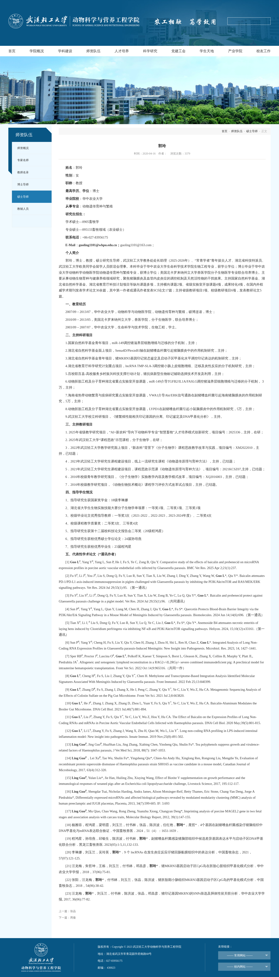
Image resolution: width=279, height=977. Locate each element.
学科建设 (65, 51)
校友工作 (263, 51)
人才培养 (122, 51)
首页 (11, 51)
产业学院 (235, 51)
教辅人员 (23, 208)
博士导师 (23, 184)
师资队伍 (93, 51)
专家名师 (23, 160)
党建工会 (178, 51)
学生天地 (207, 51)
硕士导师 (23, 196)
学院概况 (37, 51)
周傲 (73, 917)
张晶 (73, 911)
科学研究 (150, 51)
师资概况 (23, 148)
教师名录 (23, 172)
